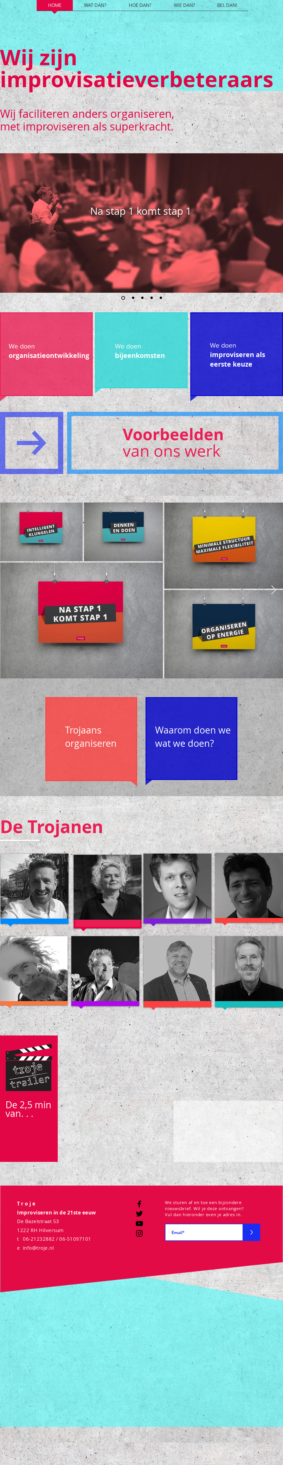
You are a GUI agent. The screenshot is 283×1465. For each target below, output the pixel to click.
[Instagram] (139, 1233)
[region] (46, 357)
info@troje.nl (38, 1247)
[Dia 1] (123, 298)
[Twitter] (139, 1213)
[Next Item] (273, 590)
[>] (251, 1232)
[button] (14, 60)
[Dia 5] (161, 298)
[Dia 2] (133, 298)
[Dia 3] (142, 298)
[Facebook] (139, 1203)
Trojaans (83, 730)
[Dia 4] (151, 298)
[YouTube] (139, 1223)
